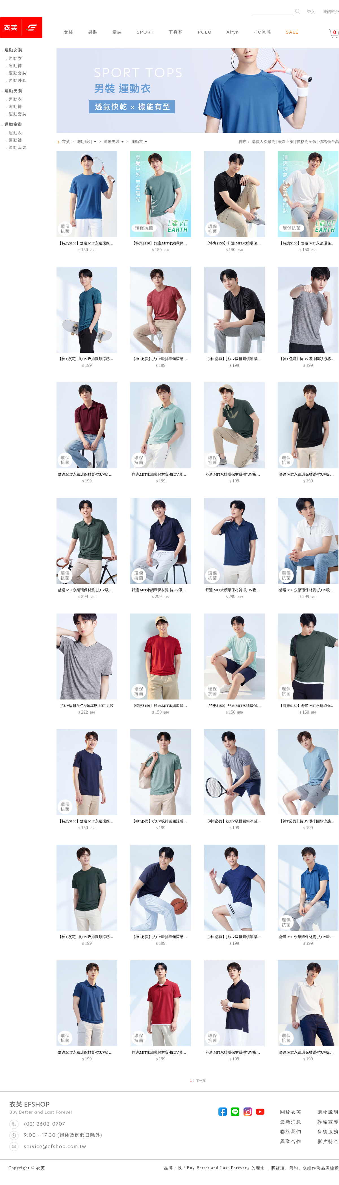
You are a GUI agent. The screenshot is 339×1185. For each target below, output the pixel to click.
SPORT (145, 32)
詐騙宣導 (328, 1122)
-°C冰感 (262, 32)
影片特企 (328, 1141)
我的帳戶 (331, 12)
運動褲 (13, 66)
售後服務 (328, 1131)
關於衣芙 (291, 1112)
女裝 (68, 32)
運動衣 (13, 58)
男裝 (93, 32)
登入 (311, 12)
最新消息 (291, 1122)
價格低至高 (329, 142)
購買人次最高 (263, 142)
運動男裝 (111, 142)
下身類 (176, 32)
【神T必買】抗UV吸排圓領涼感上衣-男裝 (91, 359)
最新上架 (286, 142)
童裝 (117, 32)
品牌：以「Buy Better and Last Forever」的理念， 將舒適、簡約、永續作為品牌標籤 (251, 1168)
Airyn (233, 32)
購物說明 (328, 1112)
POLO (205, 32)
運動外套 (15, 80)
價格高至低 (306, 142)
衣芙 (66, 142)
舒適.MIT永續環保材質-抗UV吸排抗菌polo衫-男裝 (98, 474)
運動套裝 (15, 73)
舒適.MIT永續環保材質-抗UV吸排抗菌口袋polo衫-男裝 (102, 590)
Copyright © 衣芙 (26, 1168)
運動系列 (84, 142)
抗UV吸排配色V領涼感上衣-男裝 (87, 705)
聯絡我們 (291, 1131)
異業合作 (291, 1141)
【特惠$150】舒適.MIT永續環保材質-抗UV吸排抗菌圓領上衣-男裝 (111, 243)
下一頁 (200, 1080)
